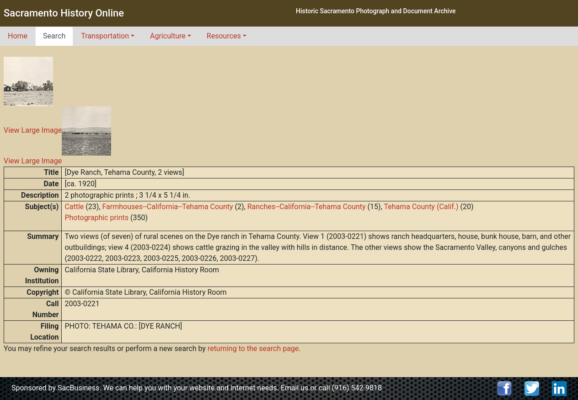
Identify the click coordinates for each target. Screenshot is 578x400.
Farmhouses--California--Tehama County (167, 206)
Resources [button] (224, 36)
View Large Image (33, 130)
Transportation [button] (105, 36)
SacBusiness (78, 388)
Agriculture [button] (168, 36)
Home (17, 36)
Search (54, 36)
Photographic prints (96, 217)
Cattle (74, 206)
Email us (295, 388)
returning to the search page (253, 348)
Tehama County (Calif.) (421, 206)
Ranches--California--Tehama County (306, 206)
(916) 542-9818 (357, 388)
